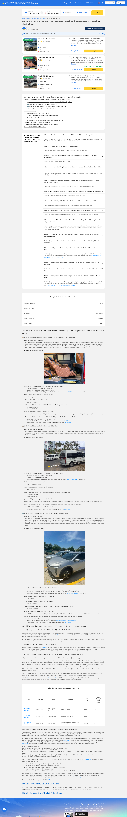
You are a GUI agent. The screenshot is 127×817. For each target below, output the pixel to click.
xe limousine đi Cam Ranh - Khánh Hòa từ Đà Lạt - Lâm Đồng (41, 678)
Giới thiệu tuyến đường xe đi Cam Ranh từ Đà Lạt (36, 113)
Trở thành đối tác (91, 3)
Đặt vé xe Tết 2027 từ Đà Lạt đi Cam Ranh (35, 127)
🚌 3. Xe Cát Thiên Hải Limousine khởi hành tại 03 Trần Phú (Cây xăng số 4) (46, 106)
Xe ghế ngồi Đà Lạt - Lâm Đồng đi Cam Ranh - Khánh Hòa (61, 285)
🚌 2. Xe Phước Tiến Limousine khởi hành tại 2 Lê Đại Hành (42, 104)
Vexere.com (60, 634)
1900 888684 (67, 422)
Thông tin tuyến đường (30, 111)
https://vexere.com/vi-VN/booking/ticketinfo (74, 777)
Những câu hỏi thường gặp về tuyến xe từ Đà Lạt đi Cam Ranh (40, 108)
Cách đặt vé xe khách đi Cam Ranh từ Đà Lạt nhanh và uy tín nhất (41, 124)
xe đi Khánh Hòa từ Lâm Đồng (37, 19)
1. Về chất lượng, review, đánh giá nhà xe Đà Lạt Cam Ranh (42, 115)
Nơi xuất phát (30, 11)
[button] (74, 135)
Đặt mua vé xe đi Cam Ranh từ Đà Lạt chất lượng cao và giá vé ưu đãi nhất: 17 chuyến (52, 97)
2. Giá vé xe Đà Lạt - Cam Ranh (35, 117)
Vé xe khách (25, 18)
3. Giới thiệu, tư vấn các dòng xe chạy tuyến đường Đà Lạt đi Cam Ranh (45, 120)
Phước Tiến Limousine (71, 479)
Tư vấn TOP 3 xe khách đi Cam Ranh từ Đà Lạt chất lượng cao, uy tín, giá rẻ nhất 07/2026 (47, 99)
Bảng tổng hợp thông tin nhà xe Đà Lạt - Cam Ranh (37, 122)
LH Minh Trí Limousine (71, 392)
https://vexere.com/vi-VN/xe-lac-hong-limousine (67, 420)
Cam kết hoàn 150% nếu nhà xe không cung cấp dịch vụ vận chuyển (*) (25, 2)
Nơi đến (48, 11)
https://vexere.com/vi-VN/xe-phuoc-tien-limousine (67, 508)
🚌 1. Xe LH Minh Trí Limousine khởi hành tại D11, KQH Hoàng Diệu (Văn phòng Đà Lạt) (49, 102)
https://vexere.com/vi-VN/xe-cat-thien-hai (66, 620)
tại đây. (49, 779)
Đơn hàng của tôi (66, 3)
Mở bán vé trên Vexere (78, 3)
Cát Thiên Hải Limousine (72, 593)
